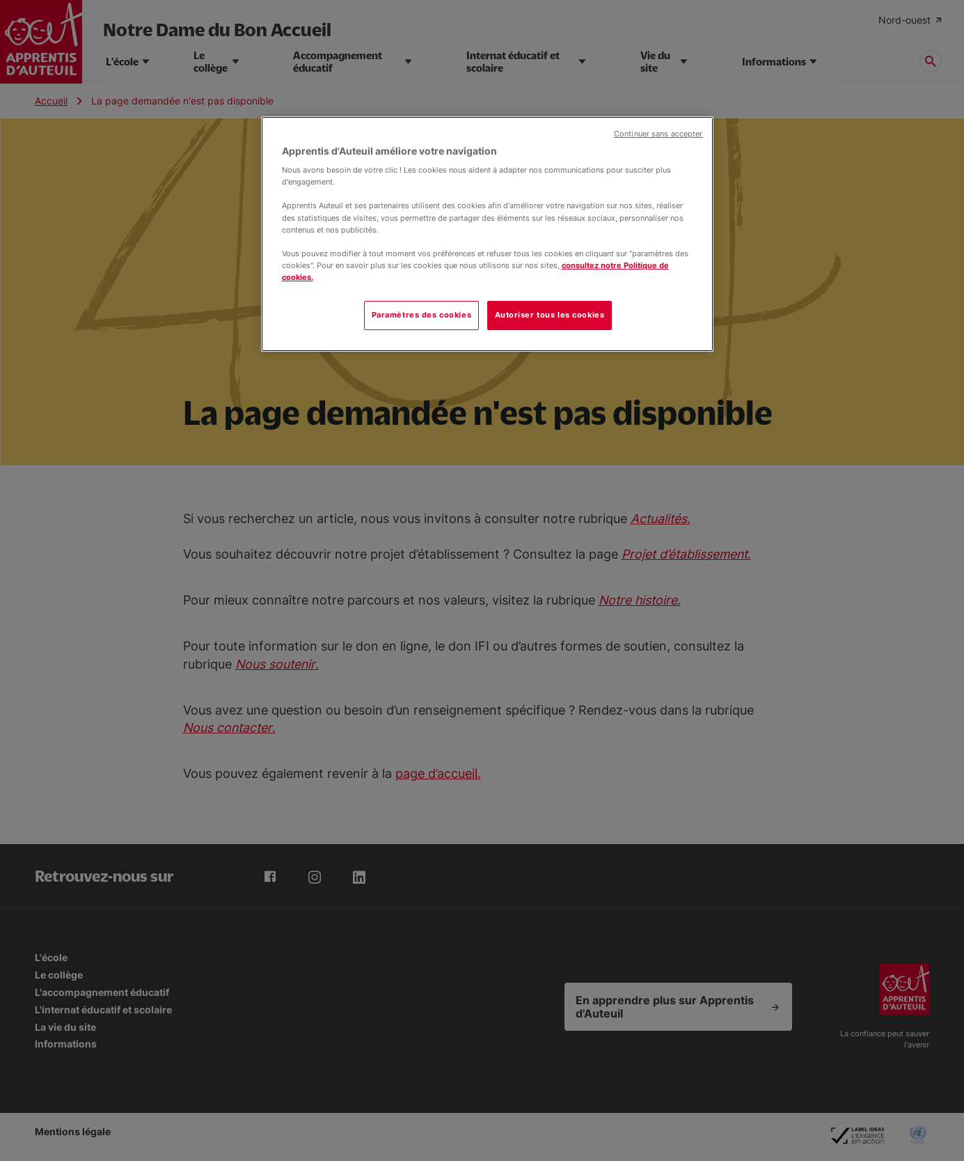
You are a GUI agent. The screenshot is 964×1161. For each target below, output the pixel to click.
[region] (487, 234)
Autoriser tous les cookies (550, 315)
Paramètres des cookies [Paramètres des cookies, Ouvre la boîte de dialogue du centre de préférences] (422, 315)
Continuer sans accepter (658, 134)
